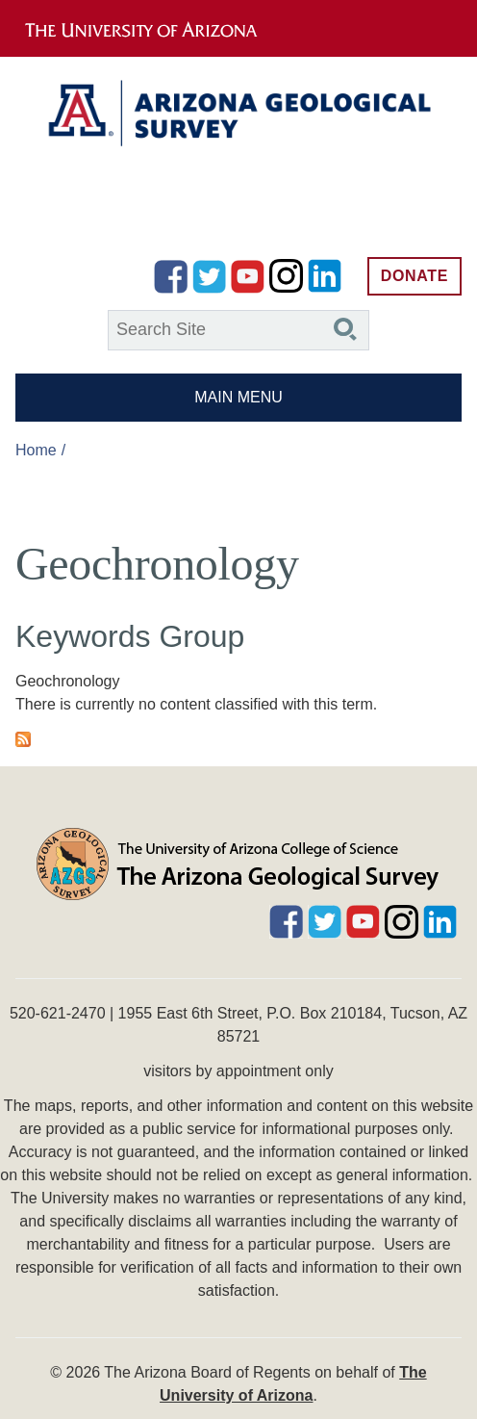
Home (36, 450)
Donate (414, 276)
